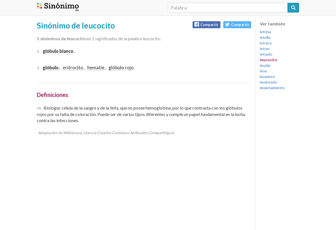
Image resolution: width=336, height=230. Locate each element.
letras (265, 48)
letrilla (265, 37)
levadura (267, 76)
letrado (266, 54)
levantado (268, 82)
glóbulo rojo (121, 67)
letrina (265, 31)
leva (263, 70)
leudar (265, 65)
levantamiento (272, 87)
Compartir (207, 24)
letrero (266, 43)
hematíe (95, 67)
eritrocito (73, 67)
